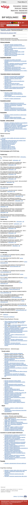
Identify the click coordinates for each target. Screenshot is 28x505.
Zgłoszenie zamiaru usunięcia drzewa (13, 44)
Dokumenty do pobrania (5, 30)
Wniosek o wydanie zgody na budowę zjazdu (14, 118)
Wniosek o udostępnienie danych (12, 389)
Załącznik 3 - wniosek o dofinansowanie (13, 339)
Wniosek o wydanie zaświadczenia (12, 98)
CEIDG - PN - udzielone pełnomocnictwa (13, 422)
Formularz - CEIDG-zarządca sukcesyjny (13, 428)
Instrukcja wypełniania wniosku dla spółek (14, 430)
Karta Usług (7, 333)
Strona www (18, 8)
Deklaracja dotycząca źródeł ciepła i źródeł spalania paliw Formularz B (14, 55)
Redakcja (24, 8)
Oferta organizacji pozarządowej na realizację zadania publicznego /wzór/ (15, 322)
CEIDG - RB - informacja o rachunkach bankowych (15, 423)
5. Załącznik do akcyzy (5, 145)
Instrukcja (24, 6)
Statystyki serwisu (5, 501)
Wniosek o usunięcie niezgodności (12, 399)
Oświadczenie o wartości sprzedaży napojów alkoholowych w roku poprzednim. (14, 438)
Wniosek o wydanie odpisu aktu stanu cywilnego (15, 470)
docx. (9, 131)
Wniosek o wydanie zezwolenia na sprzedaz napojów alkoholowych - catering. (14, 456)
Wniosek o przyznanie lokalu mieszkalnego (14, 76)
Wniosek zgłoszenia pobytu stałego (12, 380)
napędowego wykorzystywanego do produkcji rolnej (13, 140)
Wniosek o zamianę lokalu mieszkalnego (13, 77)
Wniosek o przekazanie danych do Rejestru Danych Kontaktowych (14, 359)
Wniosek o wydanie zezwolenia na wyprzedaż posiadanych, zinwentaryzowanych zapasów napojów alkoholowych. (14, 443)
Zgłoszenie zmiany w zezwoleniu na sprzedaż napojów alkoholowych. (15, 458)
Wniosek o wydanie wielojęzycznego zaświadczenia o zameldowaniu (12, 395)
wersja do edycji (14, 326)
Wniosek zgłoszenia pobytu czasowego (13, 384)
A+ (20, 22)
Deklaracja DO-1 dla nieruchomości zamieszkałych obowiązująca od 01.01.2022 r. (15, 67)
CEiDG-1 (6, 416)
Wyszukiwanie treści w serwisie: (3, 25)
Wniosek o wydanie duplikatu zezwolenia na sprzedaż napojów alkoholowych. (14, 446)
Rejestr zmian (14, 10)
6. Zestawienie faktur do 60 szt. (7, 146)
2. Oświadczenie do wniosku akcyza (8, 141)
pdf (1, 158)
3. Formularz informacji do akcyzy (8, 143)
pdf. (5, 131)
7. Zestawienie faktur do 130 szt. (7, 147)
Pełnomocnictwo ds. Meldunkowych (12, 401)
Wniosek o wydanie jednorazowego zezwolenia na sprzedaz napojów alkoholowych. (16, 448)
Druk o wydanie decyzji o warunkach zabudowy (15, 96)
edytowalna (23, 156)
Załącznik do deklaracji (9, 316)
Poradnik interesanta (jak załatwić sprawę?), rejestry (17, 29)
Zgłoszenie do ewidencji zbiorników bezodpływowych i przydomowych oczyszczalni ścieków (15, 61)
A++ (23, 22)
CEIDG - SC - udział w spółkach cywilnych (13, 426)
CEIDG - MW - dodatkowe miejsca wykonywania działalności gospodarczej (15, 420)
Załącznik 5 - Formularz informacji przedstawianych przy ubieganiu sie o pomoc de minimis (15, 344)
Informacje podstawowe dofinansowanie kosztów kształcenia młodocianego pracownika (15, 331)
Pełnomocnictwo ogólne (10, 370)
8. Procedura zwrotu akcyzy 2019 (8, 149)
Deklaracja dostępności (21, 12)
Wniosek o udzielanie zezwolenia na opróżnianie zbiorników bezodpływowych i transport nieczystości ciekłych (15, 64)
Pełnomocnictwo (8, 388)
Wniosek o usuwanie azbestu (11, 50)
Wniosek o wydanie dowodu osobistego (13, 353)
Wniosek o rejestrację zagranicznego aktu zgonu (15, 476)
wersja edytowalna (4, 256)
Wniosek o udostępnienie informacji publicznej (15, 463)
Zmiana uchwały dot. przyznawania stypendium (14, 329)
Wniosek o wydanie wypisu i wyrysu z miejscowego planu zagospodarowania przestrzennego (13, 94)
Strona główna (17, 6)
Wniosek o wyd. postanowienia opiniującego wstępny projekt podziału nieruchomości (14, 87)
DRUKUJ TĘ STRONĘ (20, 496)
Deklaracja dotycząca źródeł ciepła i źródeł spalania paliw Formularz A (14, 52)
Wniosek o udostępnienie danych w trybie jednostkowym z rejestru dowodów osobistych (15, 363)
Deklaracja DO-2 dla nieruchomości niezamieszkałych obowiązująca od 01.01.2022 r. (15, 70)
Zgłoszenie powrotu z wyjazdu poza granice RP (15, 392)
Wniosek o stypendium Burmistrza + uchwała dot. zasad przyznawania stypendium (15, 328)
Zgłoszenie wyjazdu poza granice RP (12, 393)
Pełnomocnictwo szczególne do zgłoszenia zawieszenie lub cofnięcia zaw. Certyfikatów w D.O (15, 375)
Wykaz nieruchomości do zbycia (11, 83)
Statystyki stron (23, 10)
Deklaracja (5, 314)
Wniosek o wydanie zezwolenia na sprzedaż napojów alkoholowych (14, 440)
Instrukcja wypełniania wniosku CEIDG (13, 429)
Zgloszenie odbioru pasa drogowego (12, 117)
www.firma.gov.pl (12, 418)
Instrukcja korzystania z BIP (16, 501)
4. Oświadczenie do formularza (7, 144)
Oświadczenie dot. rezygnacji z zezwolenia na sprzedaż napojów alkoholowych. (15, 435)
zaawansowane (24, 25)
